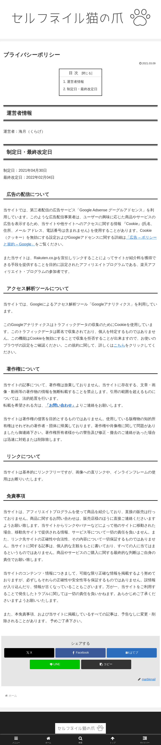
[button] (106, 665)
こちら (119, 346)
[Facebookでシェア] (80, 653)
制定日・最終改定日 (82, 89)
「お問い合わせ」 (60, 406)
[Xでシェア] (29, 653)
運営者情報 (75, 82)
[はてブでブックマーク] (132, 653)
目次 (74, 73)
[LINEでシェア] (55, 665)
